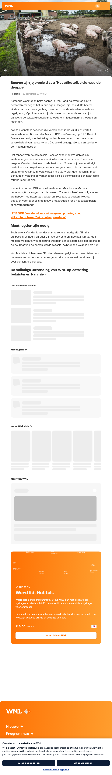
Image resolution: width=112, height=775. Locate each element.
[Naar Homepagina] (9, 6)
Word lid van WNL (56, 635)
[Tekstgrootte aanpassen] (99, 70)
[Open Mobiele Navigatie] (104, 6)
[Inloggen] (97, 6)
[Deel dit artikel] (107, 70)
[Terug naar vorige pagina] (5, 70)
